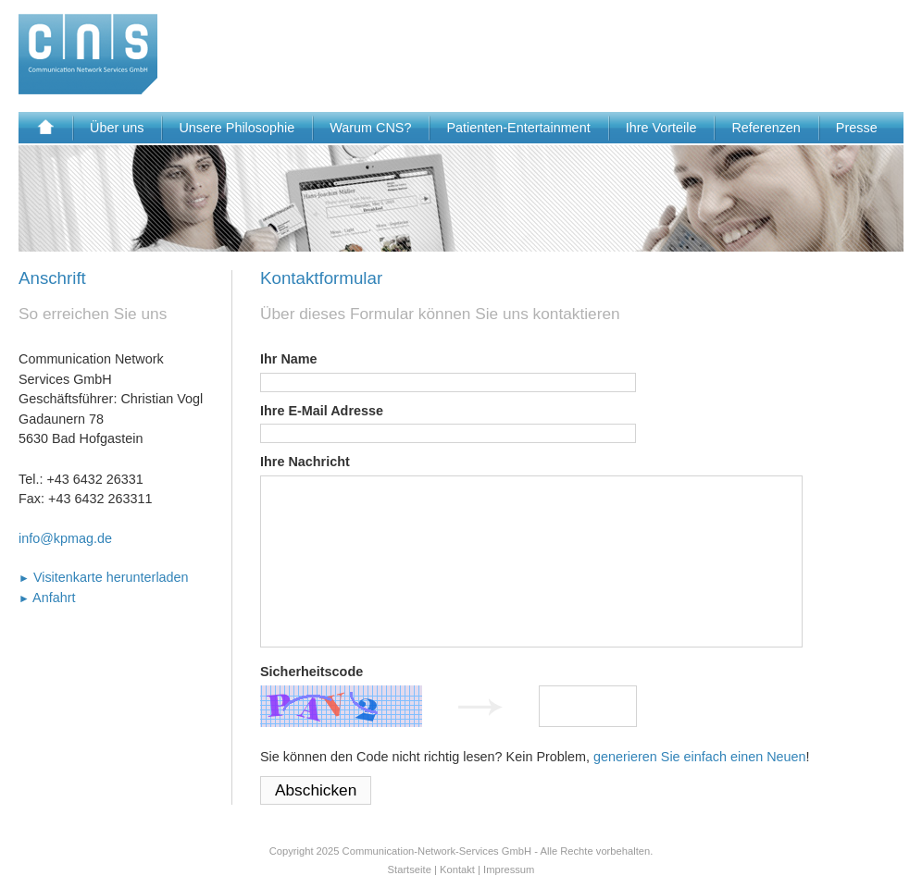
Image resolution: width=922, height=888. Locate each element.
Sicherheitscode (311, 671)
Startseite (409, 869)
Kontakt (457, 869)
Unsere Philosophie (236, 127)
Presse (857, 127)
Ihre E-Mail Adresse (321, 410)
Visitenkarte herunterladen (104, 577)
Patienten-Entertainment (518, 127)
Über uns (116, 127)
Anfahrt (47, 597)
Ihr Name (289, 359)
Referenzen (765, 127)
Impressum (508, 869)
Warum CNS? (370, 127)
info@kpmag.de (65, 538)
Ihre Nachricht (305, 461)
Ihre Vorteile (661, 127)
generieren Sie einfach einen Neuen (699, 756)
